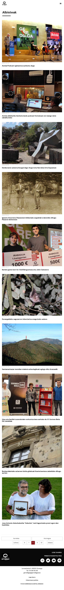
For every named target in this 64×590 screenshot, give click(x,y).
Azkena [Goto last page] (50, 543)
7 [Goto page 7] (28, 543)
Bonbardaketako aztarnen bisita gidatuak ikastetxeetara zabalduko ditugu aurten (31, 472)
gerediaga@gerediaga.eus (32, 573)
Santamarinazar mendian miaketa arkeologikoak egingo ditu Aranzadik (30, 369)
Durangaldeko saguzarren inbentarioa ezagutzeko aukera (24, 319)
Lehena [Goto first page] (16, 543)
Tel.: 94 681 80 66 (32, 570)
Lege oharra (57, 552)
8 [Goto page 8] (33, 543)
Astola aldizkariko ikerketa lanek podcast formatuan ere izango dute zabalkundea (29, 117)
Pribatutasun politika (53, 556)
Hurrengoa (47, 538)
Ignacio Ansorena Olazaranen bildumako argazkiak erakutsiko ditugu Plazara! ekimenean (29, 219)
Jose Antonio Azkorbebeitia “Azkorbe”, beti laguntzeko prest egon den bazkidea (30, 524)
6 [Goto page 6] (24, 543)
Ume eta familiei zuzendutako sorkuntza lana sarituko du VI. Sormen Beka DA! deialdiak (31, 420)
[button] (60, 3)
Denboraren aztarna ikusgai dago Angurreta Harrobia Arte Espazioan (29, 168)
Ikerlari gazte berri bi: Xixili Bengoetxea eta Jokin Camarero (25, 270)
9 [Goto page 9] (37, 543)
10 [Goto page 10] (41, 543)
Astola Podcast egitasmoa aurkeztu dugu (18, 66)
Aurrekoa (16, 538)
